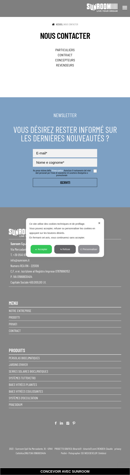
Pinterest (74, 423)
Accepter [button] (41, 249)
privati (13, 324)
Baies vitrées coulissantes (26, 391)
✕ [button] (99, 223)
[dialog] (65, 237)
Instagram (68, 423)
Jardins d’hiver (18, 364)
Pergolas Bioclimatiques (24, 358)
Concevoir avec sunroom (65, 471)
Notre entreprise (20, 311)
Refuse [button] (65, 249)
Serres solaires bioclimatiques (28, 371)
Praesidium (15, 404)
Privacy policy (57, 170)
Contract (15, 331)
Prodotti (14, 317)
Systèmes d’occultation (23, 398)
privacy (117, 448)
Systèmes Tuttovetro (22, 378)
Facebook (55, 423)
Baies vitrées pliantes (23, 384)
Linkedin (61, 423)
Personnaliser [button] (88, 249)
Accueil (59, 24)
